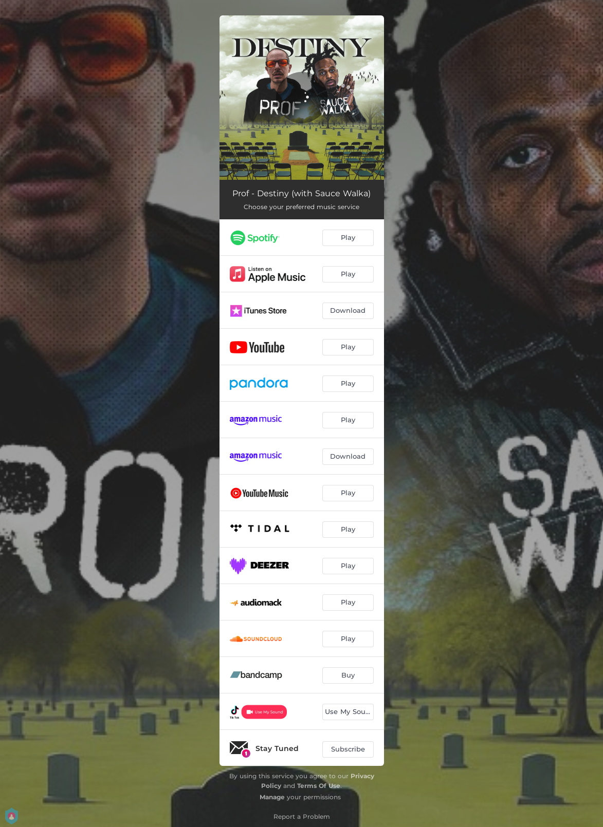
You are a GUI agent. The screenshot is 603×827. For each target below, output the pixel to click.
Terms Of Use (318, 786)
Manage (272, 797)
